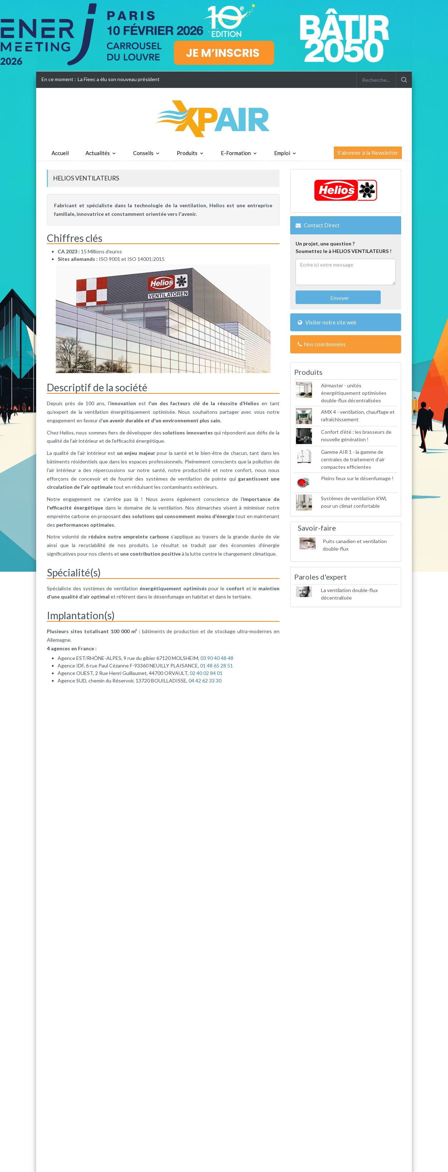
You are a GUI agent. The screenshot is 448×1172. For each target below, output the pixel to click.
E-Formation (236, 153)
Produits (187, 153)
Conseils (143, 153)
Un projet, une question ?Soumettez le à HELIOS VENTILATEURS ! (343, 247)
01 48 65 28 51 (216, 665)
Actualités (98, 153)
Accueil (60, 153)
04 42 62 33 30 (205, 680)
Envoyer (339, 298)
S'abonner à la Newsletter (367, 152)
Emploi (282, 153)
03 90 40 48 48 (216, 658)
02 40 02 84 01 (206, 673)
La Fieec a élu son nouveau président (119, 79)
